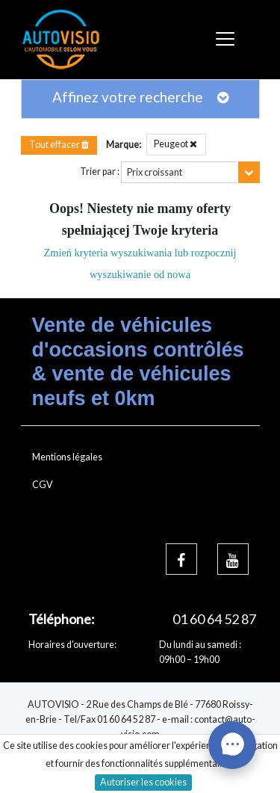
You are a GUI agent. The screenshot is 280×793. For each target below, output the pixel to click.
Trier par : (99, 171)
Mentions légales (67, 457)
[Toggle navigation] (227, 39)
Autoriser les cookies (143, 782)
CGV (42, 484)
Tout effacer (59, 144)
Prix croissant (154, 172)
